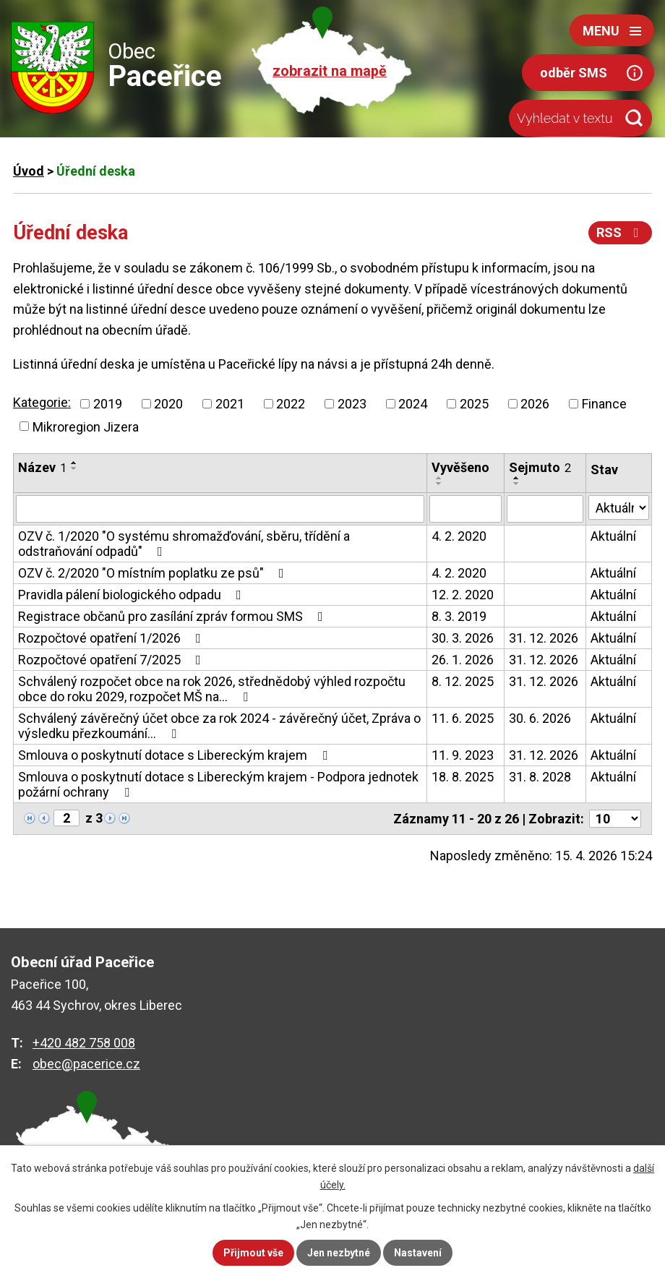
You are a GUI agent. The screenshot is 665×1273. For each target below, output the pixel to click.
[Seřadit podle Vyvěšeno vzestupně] (439, 478)
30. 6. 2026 (540, 718)
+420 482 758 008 (84, 1042)
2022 (290, 403)
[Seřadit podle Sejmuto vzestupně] (517, 478)
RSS (620, 232)
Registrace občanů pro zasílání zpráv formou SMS (173, 616)
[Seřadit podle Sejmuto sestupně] (517, 484)
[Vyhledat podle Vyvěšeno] (465, 509)
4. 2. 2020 (459, 536)
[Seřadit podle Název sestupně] (74, 468)
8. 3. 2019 (459, 616)
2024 (412, 403)
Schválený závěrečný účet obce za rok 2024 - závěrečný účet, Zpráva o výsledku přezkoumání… (219, 726)
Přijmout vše (253, 1253)
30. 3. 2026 (463, 638)
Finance (604, 403)
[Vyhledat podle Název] (220, 509)
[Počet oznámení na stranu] (615, 819)
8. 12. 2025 (463, 681)
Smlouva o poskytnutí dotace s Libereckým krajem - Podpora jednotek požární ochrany (218, 784)
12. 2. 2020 (463, 594)
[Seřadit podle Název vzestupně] (74, 463)
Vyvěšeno (460, 467)
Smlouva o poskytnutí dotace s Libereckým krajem (175, 755)
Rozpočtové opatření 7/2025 (112, 659)
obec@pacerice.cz (86, 1063)
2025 (474, 403)
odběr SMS (573, 72)
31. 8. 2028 (540, 776)
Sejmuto (540, 467)
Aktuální (613, 536)
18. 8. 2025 (463, 776)
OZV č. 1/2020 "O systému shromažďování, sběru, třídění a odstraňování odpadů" (184, 543)
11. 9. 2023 (463, 755)
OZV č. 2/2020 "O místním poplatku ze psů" (154, 572)
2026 (534, 403)
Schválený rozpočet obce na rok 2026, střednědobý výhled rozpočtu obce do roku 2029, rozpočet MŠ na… (212, 689)
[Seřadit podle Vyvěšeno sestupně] (439, 484)
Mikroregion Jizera (86, 426)
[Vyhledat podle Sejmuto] (545, 509)
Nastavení (418, 1253)
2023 (352, 403)
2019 (107, 403)
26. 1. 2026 (463, 659)
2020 (168, 403)
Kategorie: (42, 402)
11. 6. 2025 (463, 718)
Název (42, 467)
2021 (229, 403)
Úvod (28, 171)
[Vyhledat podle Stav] (618, 507)
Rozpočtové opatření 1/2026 (112, 638)
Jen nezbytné (338, 1253)
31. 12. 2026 (543, 638)
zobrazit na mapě (330, 71)
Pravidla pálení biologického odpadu (132, 594)
